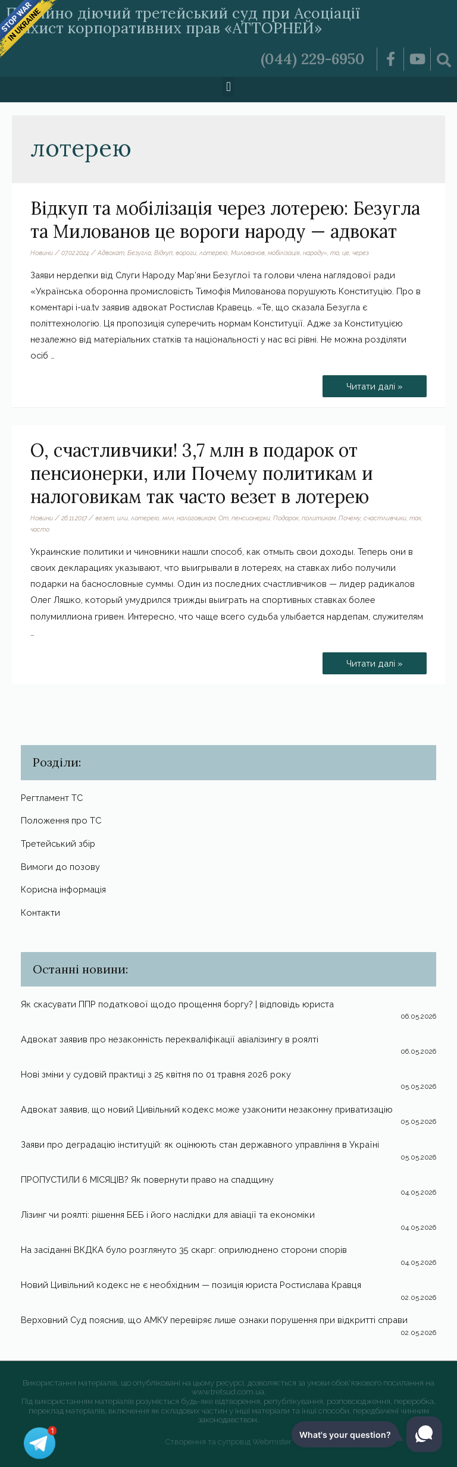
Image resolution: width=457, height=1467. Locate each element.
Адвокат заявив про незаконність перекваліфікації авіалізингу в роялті (169, 1039)
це (345, 252)
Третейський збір (58, 843)
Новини (41, 252)
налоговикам (196, 518)
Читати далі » (374, 383)
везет (104, 518)
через (360, 252)
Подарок (286, 518)
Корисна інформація (63, 889)
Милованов (248, 252)
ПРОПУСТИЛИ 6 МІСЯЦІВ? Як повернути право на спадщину (147, 1179)
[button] (228, 86)
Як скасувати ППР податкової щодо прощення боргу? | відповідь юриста (177, 1004)
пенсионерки (250, 518)
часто (39, 529)
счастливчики (385, 518)
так (415, 518)
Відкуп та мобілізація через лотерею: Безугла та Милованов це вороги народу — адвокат (225, 220)
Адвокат (111, 252)
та (334, 252)
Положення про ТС (61, 820)
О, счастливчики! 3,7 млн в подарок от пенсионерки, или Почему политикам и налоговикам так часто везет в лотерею (201, 473)
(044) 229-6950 (313, 58)
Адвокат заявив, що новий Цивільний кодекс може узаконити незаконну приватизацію (207, 1109)
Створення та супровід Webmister (228, 1441)
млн (168, 518)
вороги (186, 252)
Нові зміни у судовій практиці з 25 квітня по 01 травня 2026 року (156, 1074)
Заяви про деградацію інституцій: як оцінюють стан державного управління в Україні (200, 1144)
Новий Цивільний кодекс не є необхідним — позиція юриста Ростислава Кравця (191, 1285)
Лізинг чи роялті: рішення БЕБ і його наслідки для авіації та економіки (168, 1215)
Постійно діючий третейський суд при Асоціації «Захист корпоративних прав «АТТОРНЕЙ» (183, 20)
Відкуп (163, 252)
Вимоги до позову (60, 867)
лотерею (213, 252)
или (122, 518)
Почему (350, 518)
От (223, 518)
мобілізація (284, 252)
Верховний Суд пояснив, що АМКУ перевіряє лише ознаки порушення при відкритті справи (214, 1320)
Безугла (139, 252)
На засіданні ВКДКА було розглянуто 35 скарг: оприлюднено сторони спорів (184, 1250)
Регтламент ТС (52, 798)
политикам (319, 518)
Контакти (40, 912)
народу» (315, 252)
